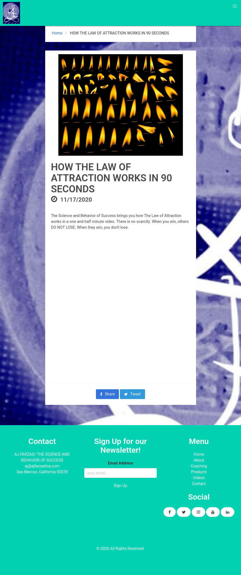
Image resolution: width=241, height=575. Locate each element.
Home (57, 33)
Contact (199, 483)
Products (199, 472)
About (199, 460)
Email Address (120, 463)
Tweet (132, 394)
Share (107, 394)
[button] (234, 6)
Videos (199, 477)
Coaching (199, 466)
